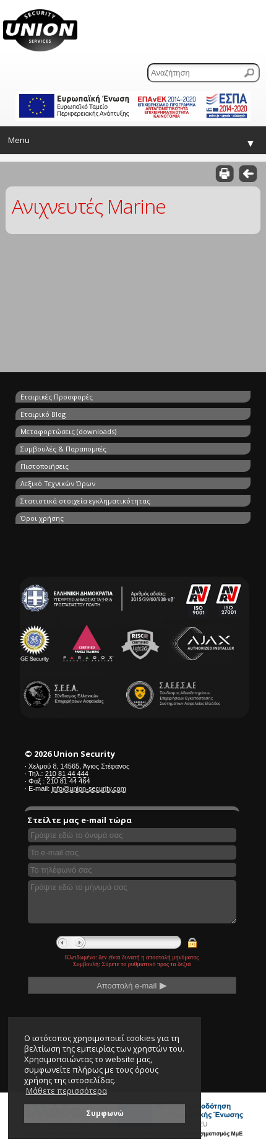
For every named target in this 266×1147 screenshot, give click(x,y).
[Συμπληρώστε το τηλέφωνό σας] (132, 870)
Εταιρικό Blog (43, 414)
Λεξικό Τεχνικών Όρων (57, 483)
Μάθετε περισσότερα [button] (66, 1091)
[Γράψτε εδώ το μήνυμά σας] (132, 901)
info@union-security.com (88, 788)
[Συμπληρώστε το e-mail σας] (132, 852)
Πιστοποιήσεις (44, 466)
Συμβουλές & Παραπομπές (63, 448)
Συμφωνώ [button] (105, 1113)
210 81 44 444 (66, 773)
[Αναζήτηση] (203, 72)
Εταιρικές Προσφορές (56, 396)
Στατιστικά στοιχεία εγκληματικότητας (85, 500)
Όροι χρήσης (42, 518)
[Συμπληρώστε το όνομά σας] (132, 835)
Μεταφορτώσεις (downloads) (68, 431)
